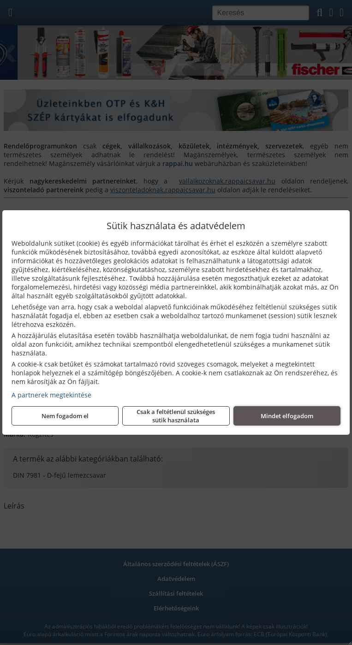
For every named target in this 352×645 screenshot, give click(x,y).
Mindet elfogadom (287, 416)
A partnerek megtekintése (51, 395)
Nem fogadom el (65, 416)
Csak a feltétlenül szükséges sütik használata (176, 416)
